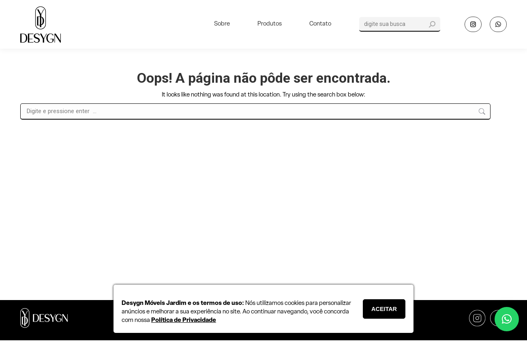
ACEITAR (384, 309)
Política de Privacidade (183, 320)
